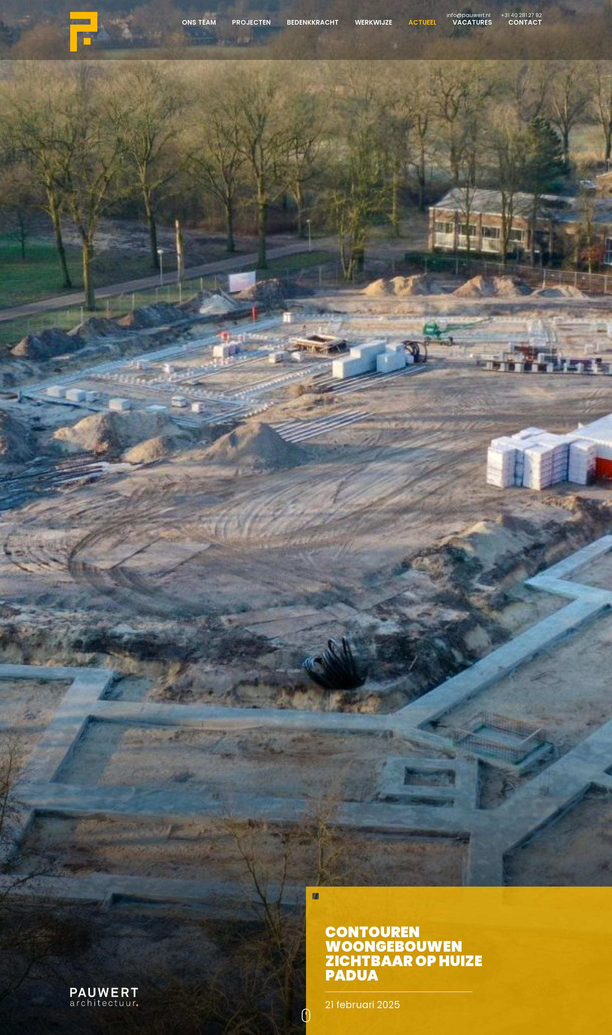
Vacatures (472, 30)
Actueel (422, 30)
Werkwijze (373, 30)
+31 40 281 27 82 (521, 15)
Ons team (199, 30)
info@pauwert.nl (468, 15)
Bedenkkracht (313, 30)
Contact (525, 30)
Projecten (251, 30)
